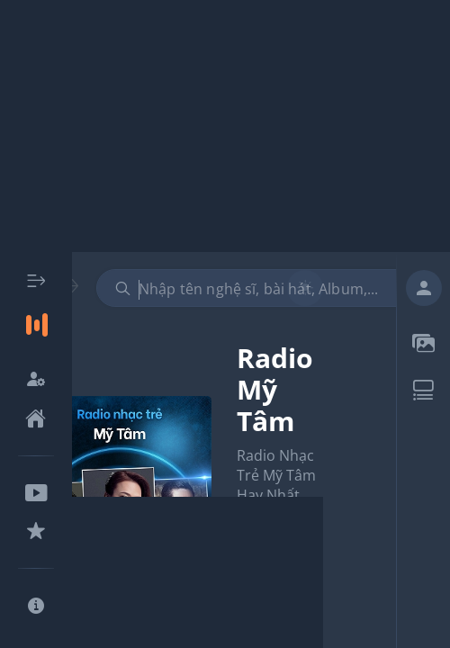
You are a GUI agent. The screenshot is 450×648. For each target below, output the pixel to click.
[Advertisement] (225, 126)
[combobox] (262, 288)
